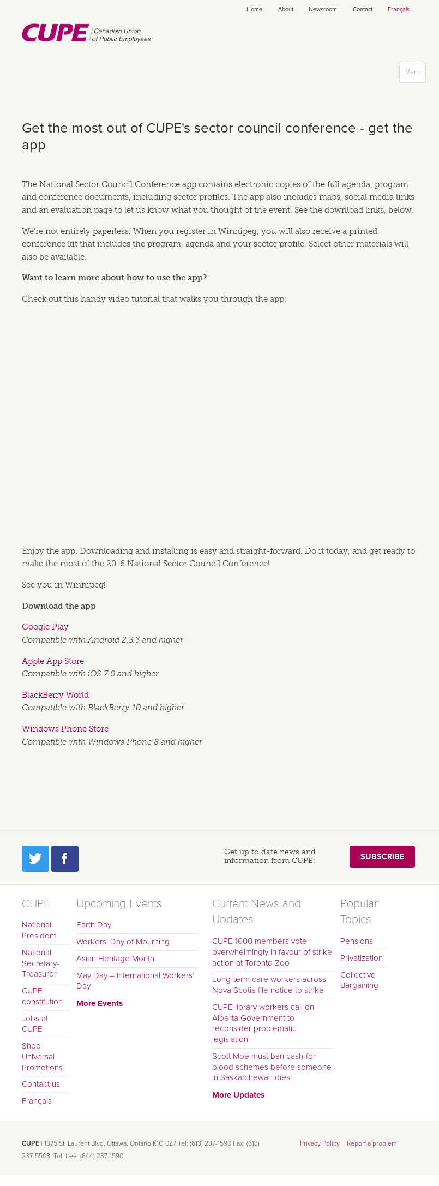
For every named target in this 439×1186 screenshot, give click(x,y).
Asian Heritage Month (115, 958)
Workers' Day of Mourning (123, 942)
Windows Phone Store (65, 729)
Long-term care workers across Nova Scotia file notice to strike (269, 984)
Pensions (356, 941)
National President (39, 930)
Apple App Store (53, 661)
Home (254, 9)
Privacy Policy (320, 1143)
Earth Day (93, 925)
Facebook (65, 859)
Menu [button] (415, 74)
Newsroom (323, 9)
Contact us (41, 1084)
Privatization (361, 958)
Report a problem (372, 1143)
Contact (362, 9)
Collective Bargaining (359, 980)
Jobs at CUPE (35, 1024)
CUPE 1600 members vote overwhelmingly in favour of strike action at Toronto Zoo (272, 952)
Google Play (45, 627)
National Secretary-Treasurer (40, 963)
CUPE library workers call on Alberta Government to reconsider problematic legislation (263, 1023)
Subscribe (382, 856)
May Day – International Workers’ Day (135, 981)
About (285, 9)
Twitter (35, 859)
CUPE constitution (42, 996)
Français (399, 9)
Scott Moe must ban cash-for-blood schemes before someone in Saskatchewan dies (272, 1067)
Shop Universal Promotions (42, 1057)
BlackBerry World (55, 695)
